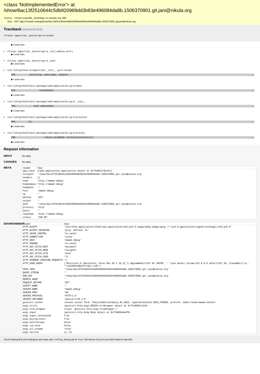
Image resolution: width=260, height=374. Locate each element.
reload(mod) (136, 92)
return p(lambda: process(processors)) (136, 141)
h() (136, 125)
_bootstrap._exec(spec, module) (136, 75)
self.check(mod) (136, 108)
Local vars (18, 44)
